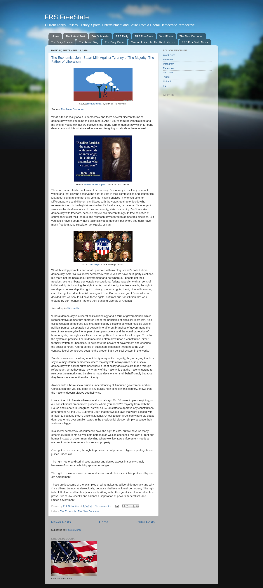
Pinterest (168, 59)
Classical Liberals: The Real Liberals (153, 42)
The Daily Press (114, 42)
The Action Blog (88, 42)
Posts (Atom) (73, 529)
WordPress (166, 36)
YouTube (168, 72)
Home (55, 36)
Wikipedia (73, 308)
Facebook (168, 68)
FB (164, 85)
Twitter (166, 77)
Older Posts (146, 522)
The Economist (94, 103)
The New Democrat (191, 36)
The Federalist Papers (94, 184)
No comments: (103, 506)
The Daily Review (62, 42)
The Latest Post (75, 36)
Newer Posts (61, 522)
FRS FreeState (67, 17)
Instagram (168, 63)
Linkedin (167, 81)
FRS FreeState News (195, 42)
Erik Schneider (100, 36)
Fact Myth (95, 264)
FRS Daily (122, 36)
